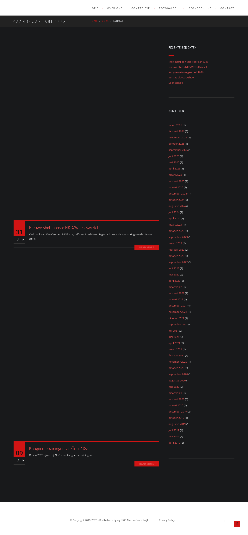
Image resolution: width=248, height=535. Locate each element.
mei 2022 (174, 274)
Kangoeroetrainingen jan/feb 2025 (59, 448)
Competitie (141, 8)
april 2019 (174, 442)
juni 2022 (174, 268)
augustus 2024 (177, 206)
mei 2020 (174, 386)
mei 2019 (174, 436)
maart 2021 (175, 349)
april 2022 (174, 280)
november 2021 (178, 312)
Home (94, 8)
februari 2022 (176, 293)
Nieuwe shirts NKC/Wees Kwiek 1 (188, 67)
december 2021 (178, 305)
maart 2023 (175, 243)
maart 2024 (175, 224)
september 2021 (178, 324)
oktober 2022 (176, 256)
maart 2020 (175, 393)
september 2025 (178, 150)
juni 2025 (174, 156)
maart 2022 (175, 287)
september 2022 (178, 262)
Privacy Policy (167, 520)
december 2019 (178, 411)
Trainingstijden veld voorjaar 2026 (188, 61)
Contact (227, 8)
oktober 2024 (176, 199)
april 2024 (174, 218)
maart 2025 (175, 174)
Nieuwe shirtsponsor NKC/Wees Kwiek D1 (65, 227)
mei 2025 (174, 162)
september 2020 (178, 374)
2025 (105, 21)
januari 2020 (176, 405)
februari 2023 (176, 249)
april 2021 (174, 343)
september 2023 (178, 237)
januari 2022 (176, 299)
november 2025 (178, 137)
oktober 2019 (176, 417)
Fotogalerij (169, 8)
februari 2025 (176, 181)
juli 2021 (173, 330)
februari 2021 (176, 355)
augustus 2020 (177, 380)
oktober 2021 (176, 318)
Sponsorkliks (176, 82)
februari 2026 (176, 131)
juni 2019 (174, 430)
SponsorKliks (200, 8)
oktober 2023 (176, 231)
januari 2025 (176, 187)
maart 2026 (175, 125)
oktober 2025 (176, 143)
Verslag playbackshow (181, 77)
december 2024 (178, 193)
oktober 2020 (176, 368)
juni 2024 (174, 212)
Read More (146, 247)
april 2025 (174, 168)
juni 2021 (174, 337)
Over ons (115, 8)
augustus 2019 (177, 424)
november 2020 (178, 361)
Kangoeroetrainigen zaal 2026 (186, 72)
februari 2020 (176, 399)
